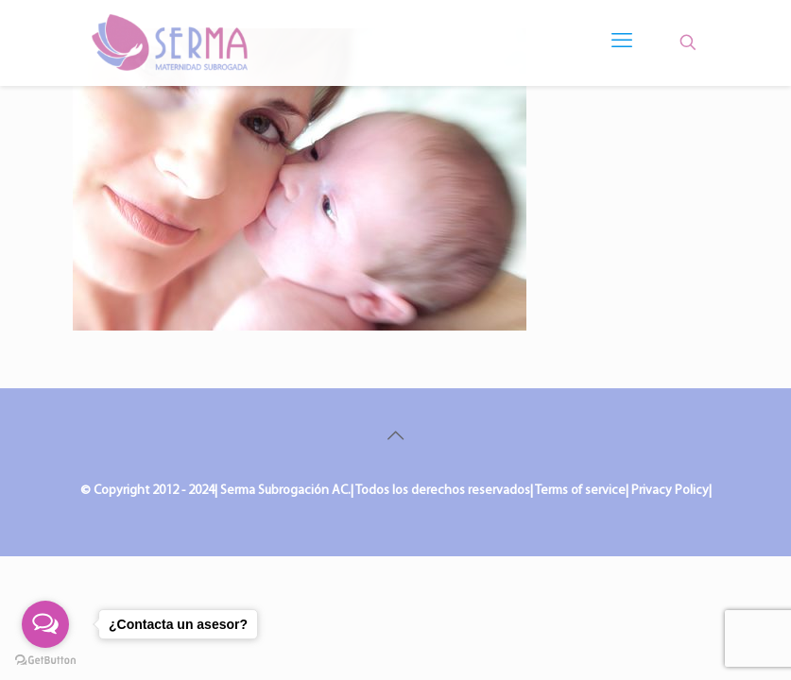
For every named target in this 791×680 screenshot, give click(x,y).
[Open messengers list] (45, 624)
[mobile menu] (622, 42)
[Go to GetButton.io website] (45, 660)
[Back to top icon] (396, 437)
